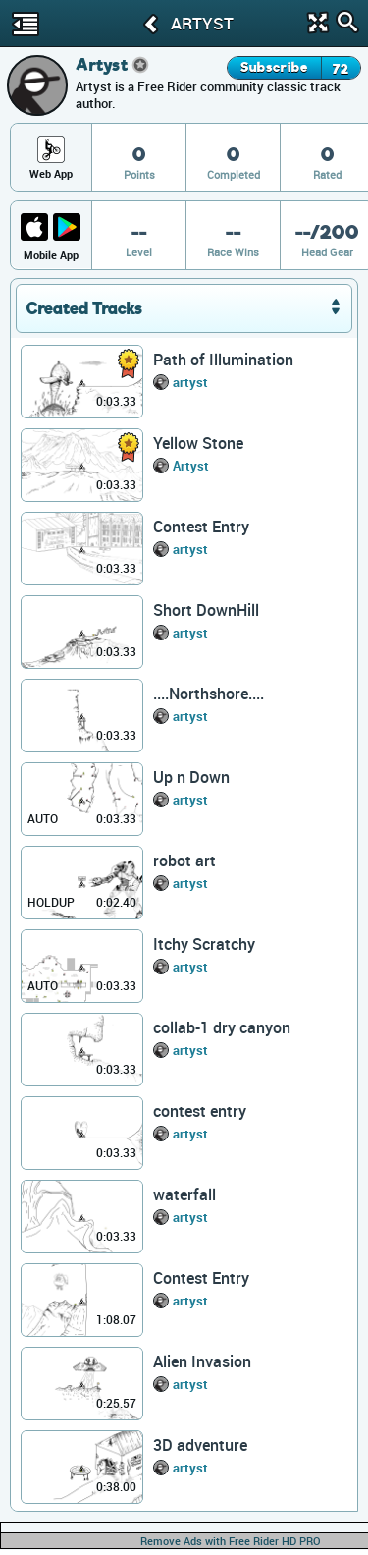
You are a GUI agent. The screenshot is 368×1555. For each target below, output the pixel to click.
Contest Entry (201, 526)
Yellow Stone (198, 443)
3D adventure (200, 1445)
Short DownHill (206, 610)
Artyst (191, 465)
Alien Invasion (202, 1361)
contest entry (199, 1111)
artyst (190, 382)
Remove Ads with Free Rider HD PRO (230, 1540)
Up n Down (191, 777)
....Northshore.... (208, 693)
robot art (184, 860)
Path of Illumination (223, 359)
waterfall (184, 1194)
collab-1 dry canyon (221, 1027)
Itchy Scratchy (204, 944)
